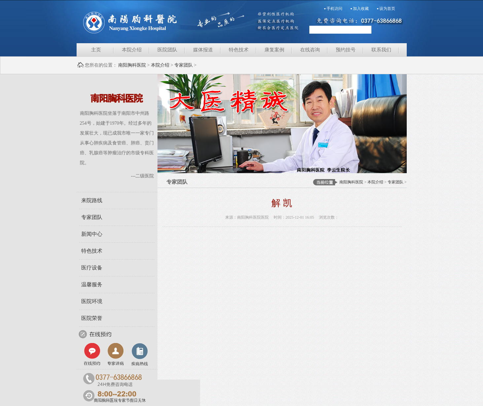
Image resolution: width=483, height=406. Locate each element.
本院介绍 (132, 49)
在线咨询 (310, 49)
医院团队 (167, 49)
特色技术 (239, 49)
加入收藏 (361, 8)
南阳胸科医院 (159, 21)
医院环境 (91, 301)
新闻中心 (91, 234)
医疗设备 (91, 267)
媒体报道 (203, 49)
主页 (96, 49)
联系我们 (381, 49)
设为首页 (387, 8)
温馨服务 (91, 284)
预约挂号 (346, 49)
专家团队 (183, 65)
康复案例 (274, 49)
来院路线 (91, 200)
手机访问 (334, 8)
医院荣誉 (91, 318)
